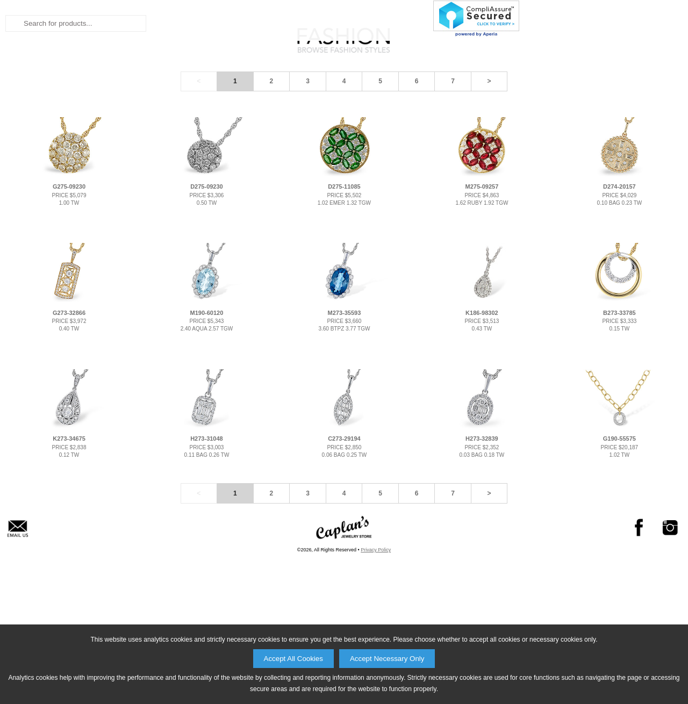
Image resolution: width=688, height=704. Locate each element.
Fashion (285, 101)
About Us (486, 101)
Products (423, 101)
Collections (351, 101)
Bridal (235, 101)
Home (191, 101)
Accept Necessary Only (387, 659)
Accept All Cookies (293, 659)
